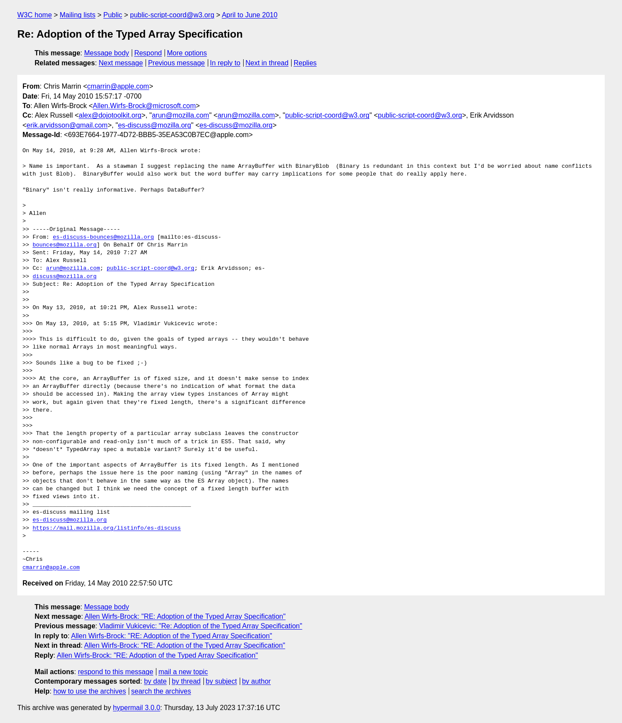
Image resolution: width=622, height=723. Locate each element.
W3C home (34, 15)
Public (112, 15)
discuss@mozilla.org (64, 277)
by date (155, 681)
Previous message (176, 63)
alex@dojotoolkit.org (110, 115)
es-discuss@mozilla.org (154, 125)
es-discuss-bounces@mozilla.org (103, 237)
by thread (186, 681)
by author (256, 681)
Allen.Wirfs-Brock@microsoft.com (144, 105)
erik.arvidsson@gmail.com (67, 125)
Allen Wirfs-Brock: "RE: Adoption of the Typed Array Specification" (185, 616)
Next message (121, 63)
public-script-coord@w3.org (172, 15)
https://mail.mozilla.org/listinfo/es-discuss (106, 528)
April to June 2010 (249, 15)
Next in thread (267, 63)
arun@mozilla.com (180, 115)
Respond (148, 53)
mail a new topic (183, 671)
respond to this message (115, 671)
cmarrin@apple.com (118, 86)
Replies (305, 63)
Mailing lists (77, 15)
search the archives (161, 691)
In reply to (225, 63)
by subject (221, 681)
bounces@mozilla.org (64, 245)
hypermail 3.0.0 (136, 707)
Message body (106, 53)
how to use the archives (90, 691)
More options (187, 53)
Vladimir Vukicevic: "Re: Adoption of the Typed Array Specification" (200, 626)
